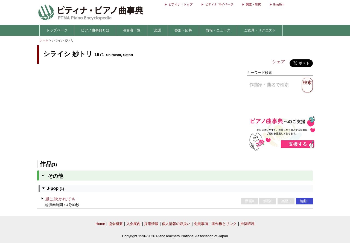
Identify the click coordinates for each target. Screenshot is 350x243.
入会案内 (133, 224)
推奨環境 (247, 224)
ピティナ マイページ (219, 4)
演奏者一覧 (132, 30)
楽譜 (157, 30)
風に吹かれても (60, 199)
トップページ (57, 30)
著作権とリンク (224, 224)
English (278, 4)
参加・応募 (183, 30)
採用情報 (151, 224)
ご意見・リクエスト (260, 30)
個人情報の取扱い (176, 224)
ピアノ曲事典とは (95, 30)
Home (100, 224)
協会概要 (116, 224)
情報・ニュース (218, 30)
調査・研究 (253, 4)
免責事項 (201, 224)
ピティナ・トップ (180, 4)
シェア (278, 61)
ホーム (43, 40)
